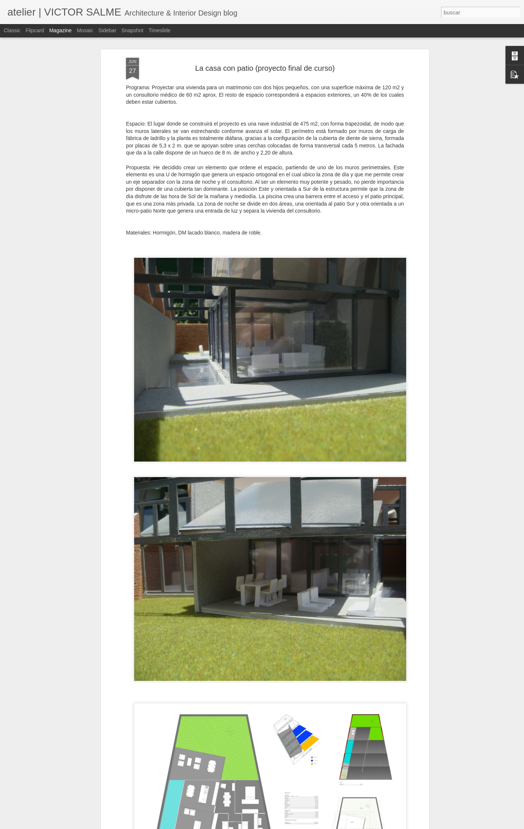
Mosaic (85, 30)
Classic (12, 30)
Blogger (291, 825)
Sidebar (107, 30)
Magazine (60, 30)
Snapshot (132, 30)
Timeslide (159, 30)
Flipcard (35, 30)
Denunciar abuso (315, 825)
